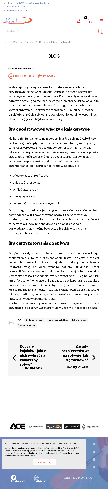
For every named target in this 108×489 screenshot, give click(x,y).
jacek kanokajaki (25, 76)
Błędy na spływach (34, 320)
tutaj (72, 450)
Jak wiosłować (79, 320)
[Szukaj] (54, 31)
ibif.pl (88, 477)
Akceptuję (44, 462)
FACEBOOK (18, 480)
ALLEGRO (40, 480)
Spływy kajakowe (26, 325)
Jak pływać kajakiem (58, 320)
